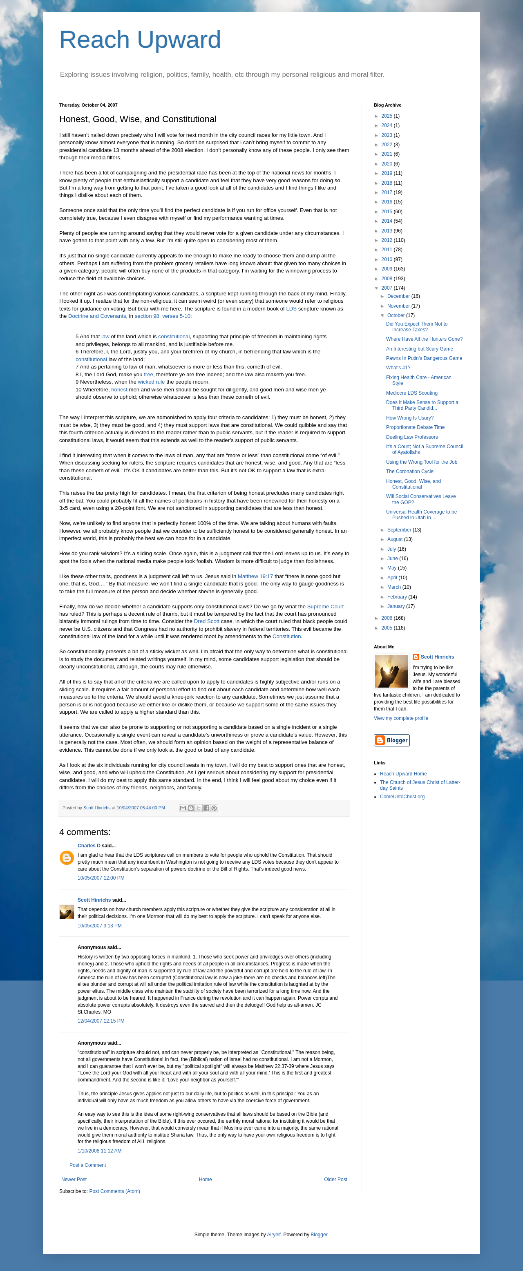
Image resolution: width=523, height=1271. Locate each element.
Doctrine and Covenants (97, 316)
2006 (388, 618)
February (397, 597)
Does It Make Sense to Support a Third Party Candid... (422, 405)
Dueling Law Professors (412, 437)
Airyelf (274, 1234)
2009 (388, 269)
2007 (388, 288)
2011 (388, 249)
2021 (388, 154)
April (392, 578)
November (399, 306)
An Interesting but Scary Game (419, 349)
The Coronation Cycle (410, 471)
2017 (388, 192)
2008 (388, 278)
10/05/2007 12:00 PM (101, 878)
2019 (388, 173)
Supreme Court (325, 606)
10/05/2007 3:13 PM (100, 926)
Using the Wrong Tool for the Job (421, 462)
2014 (388, 221)
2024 (388, 125)
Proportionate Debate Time (415, 427)
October (396, 315)
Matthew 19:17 (255, 576)
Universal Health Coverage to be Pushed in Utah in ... (421, 514)
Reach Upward (140, 39)
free (148, 374)
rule (160, 382)
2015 (388, 211)
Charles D (89, 846)
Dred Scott (206, 621)
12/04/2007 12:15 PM (101, 1021)
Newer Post (74, 1179)
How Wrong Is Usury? (410, 418)
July (392, 549)
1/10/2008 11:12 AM (99, 1151)
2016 (388, 202)
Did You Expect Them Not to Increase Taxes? (417, 327)
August (395, 539)
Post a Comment (87, 1165)
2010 (388, 259)
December (399, 296)
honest (119, 389)
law (105, 336)
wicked (146, 382)
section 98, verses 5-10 (162, 316)
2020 (388, 164)
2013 (388, 231)
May (392, 568)
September (400, 530)
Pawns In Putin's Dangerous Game (424, 358)
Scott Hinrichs (94, 900)
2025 (388, 116)
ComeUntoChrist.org (402, 797)
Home (205, 1179)
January (396, 606)
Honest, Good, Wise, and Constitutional (413, 484)
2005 (388, 628)
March (394, 587)
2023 (388, 135)
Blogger (319, 1234)
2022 (388, 144)
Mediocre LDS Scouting (412, 393)
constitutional (174, 336)
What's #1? (398, 368)
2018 (388, 183)
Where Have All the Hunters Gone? (424, 339)
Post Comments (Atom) (114, 1191)
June (393, 558)
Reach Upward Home (403, 774)
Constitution (287, 636)
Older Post (335, 1179)
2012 (388, 240)
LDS (291, 309)
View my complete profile (401, 718)
